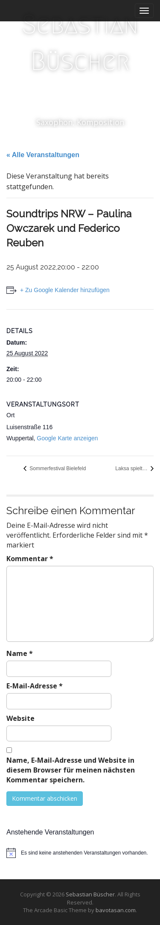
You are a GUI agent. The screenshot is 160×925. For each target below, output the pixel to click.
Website (20, 718)
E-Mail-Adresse (34, 686)
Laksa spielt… (132, 468)
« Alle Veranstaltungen (42, 154)
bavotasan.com (116, 910)
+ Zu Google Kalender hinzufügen (65, 290)
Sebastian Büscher (80, 43)
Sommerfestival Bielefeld (57, 468)
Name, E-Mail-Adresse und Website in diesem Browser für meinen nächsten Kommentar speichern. (70, 769)
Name (19, 653)
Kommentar (29, 558)
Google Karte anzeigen (67, 438)
